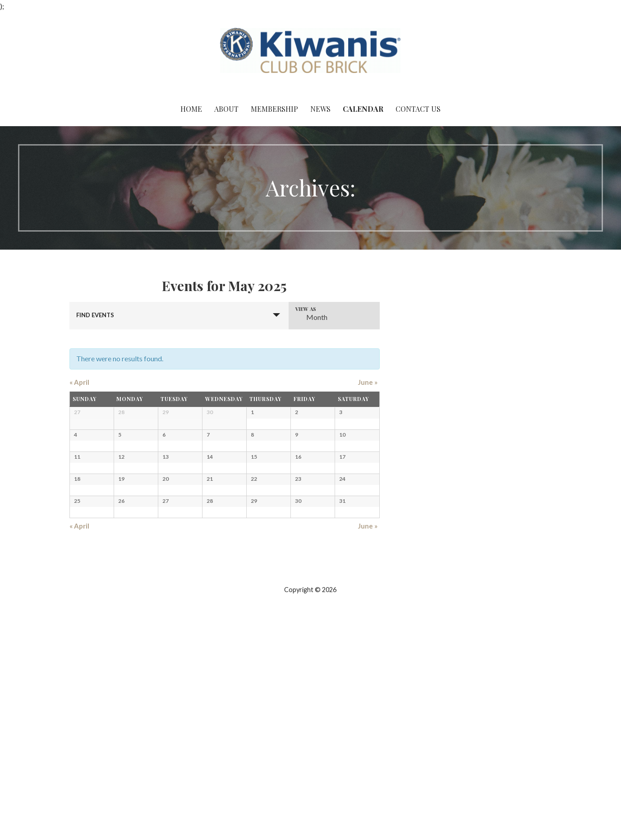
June (367, 382)
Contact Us (418, 109)
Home (191, 109)
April (79, 382)
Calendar (363, 109)
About (226, 109)
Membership (274, 109)
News (320, 109)
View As (305, 308)
